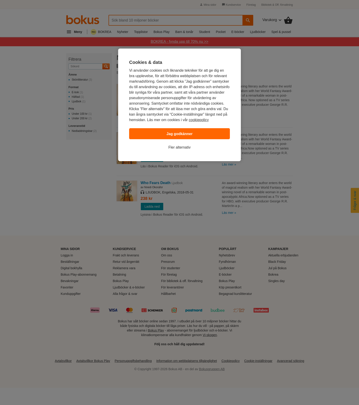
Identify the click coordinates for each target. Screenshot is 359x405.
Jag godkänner (179, 134)
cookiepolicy (199, 120)
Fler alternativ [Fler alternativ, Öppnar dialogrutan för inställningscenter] (180, 147)
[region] (179, 105)
